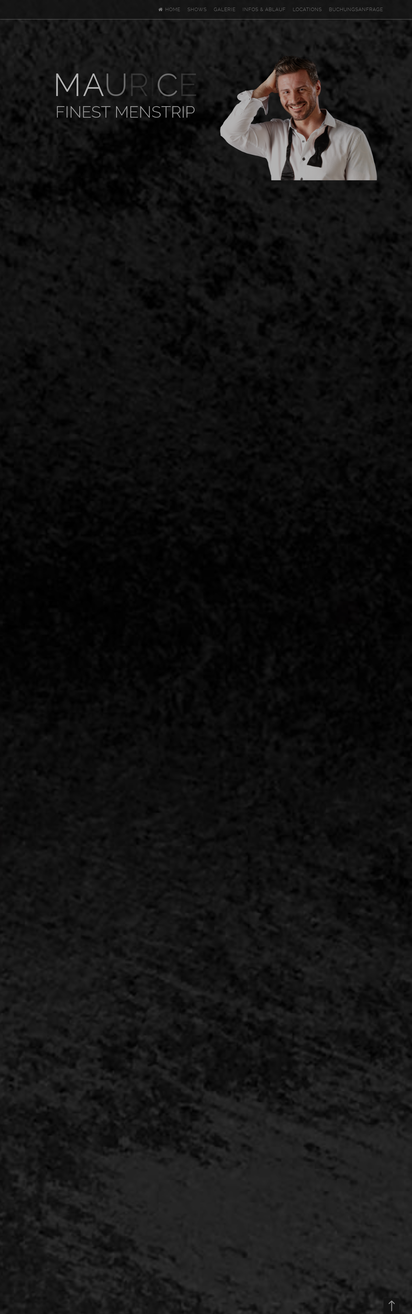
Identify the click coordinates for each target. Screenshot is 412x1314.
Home (168, 9)
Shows (197, 9)
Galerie (225, 9)
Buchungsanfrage (356, 9)
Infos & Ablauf (264, 9)
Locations (307, 9)
